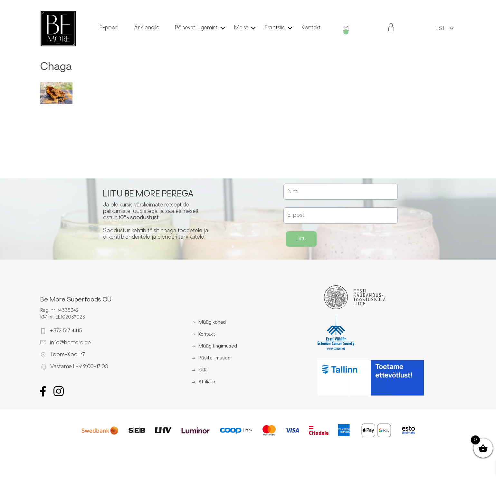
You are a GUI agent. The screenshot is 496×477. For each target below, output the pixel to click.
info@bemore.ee (70, 343)
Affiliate (206, 382)
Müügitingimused (217, 346)
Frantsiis (275, 28)
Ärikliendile (146, 28)
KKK (202, 370)
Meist (241, 28)
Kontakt (310, 28)
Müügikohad (212, 322)
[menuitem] (440, 28)
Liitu (301, 239)
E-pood (109, 28)
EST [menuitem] (440, 28)
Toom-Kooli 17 (67, 355)
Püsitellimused (214, 358)
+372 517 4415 (66, 331)
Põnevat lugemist (196, 28)
